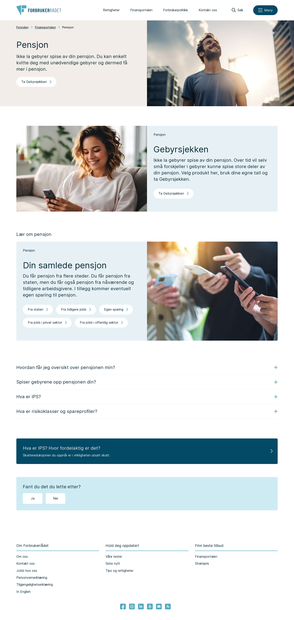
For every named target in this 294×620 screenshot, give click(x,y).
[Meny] (265, 10)
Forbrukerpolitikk (175, 10)
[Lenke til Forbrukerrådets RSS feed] (168, 606)
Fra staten (38, 309)
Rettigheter (111, 10)
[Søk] (237, 10)
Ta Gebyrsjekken (36, 82)
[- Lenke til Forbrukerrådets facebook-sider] (123, 606)
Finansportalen (141, 10)
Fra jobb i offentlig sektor (101, 322)
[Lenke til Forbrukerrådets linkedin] (141, 606)
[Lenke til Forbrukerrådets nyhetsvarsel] (159, 606)
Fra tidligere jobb (76, 309)
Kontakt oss (208, 10)
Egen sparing (116, 309)
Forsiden (22, 27)
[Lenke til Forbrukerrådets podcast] (150, 606)
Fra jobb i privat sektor (47, 322)
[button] (147, 367)
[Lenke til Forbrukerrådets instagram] (132, 606)
